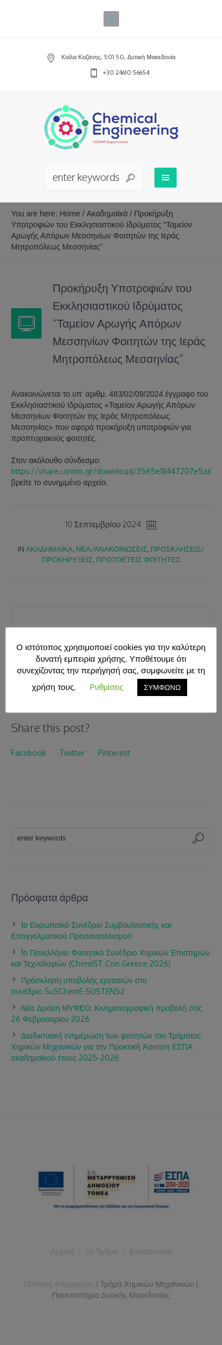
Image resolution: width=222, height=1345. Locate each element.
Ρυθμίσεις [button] (106, 687)
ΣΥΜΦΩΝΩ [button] (162, 687)
